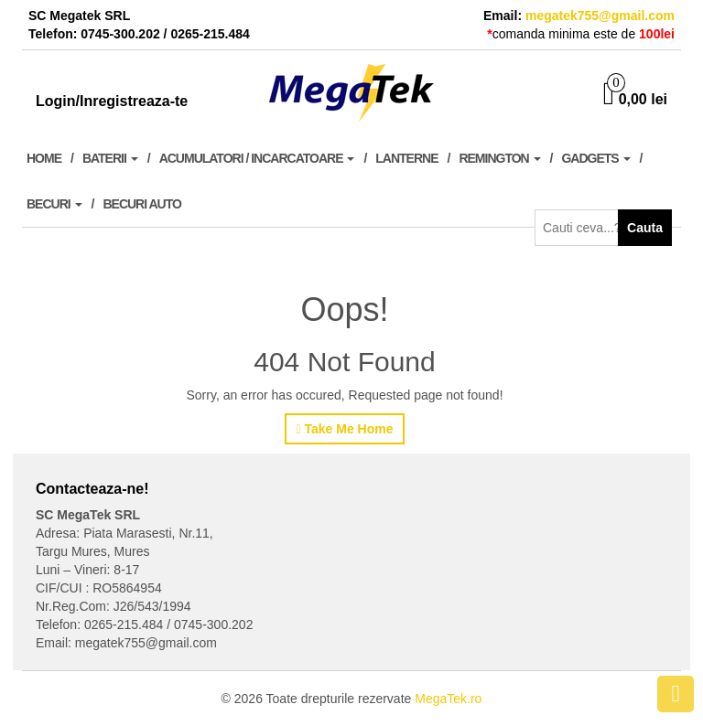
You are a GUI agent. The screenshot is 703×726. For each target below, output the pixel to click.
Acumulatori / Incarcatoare (257, 158)
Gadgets (595, 158)
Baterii (110, 158)
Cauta (645, 227)
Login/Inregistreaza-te (112, 101)
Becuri (54, 204)
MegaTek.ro (448, 698)
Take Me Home (344, 429)
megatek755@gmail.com (600, 15)
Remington (499, 158)
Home (44, 158)
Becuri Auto (141, 204)
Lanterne (406, 158)
